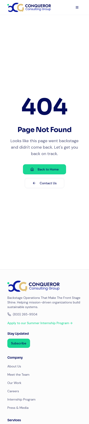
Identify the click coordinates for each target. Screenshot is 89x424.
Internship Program (21, 399)
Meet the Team (18, 374)
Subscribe (18, 343)
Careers (13, 391)
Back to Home (44, 169)
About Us (14, 366)
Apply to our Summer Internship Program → (39, 323)
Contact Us (44, 183)
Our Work (14, 383)
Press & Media (17, 408)
